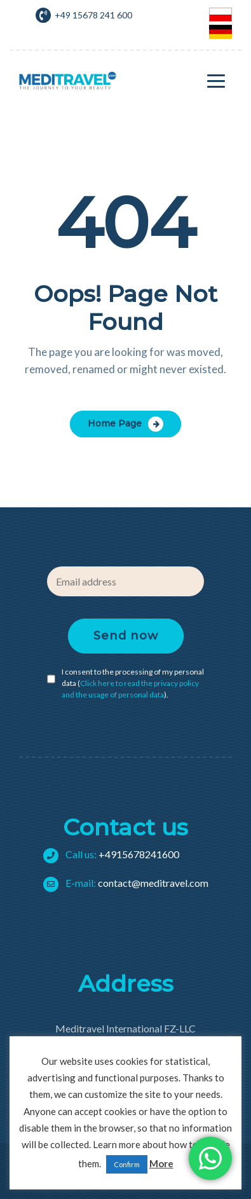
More (161, 1163)
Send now (125, 636)
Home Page (115, 423)
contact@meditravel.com (130, 883)
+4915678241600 (116, 854)
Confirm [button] (127, 1164)
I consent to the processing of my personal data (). (133, 683)
